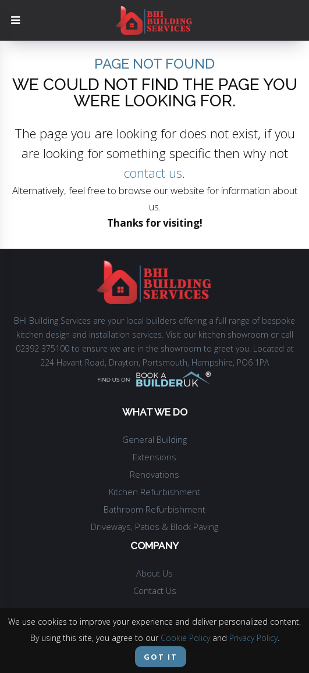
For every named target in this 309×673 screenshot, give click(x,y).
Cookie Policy (185, 637)
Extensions (154, 457)
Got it (160, 656)
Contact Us (154, 590)
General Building (154, 439)
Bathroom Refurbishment (154, 509)
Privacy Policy (253, 637)
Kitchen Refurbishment (154, 491)
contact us (153, 172)
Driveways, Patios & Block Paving (154, 526)
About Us (154, 573)
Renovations (154, 474)
